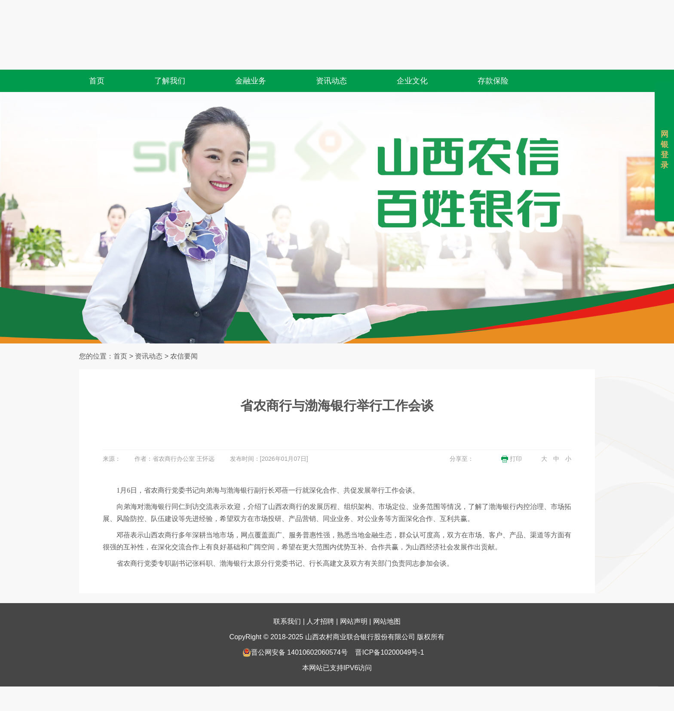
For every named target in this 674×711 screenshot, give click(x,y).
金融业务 (250, 59)
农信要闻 (184, 356)
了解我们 (169, 59)
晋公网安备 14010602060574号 (295, 630)
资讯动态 (331, 59)
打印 (511, 459)
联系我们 (287, 599)
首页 (96, 59)
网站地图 (387, 599)
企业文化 (412, 59)
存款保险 (493, 59)
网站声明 (354, 599)
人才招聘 (320, 599)
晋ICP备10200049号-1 (389, 630)
